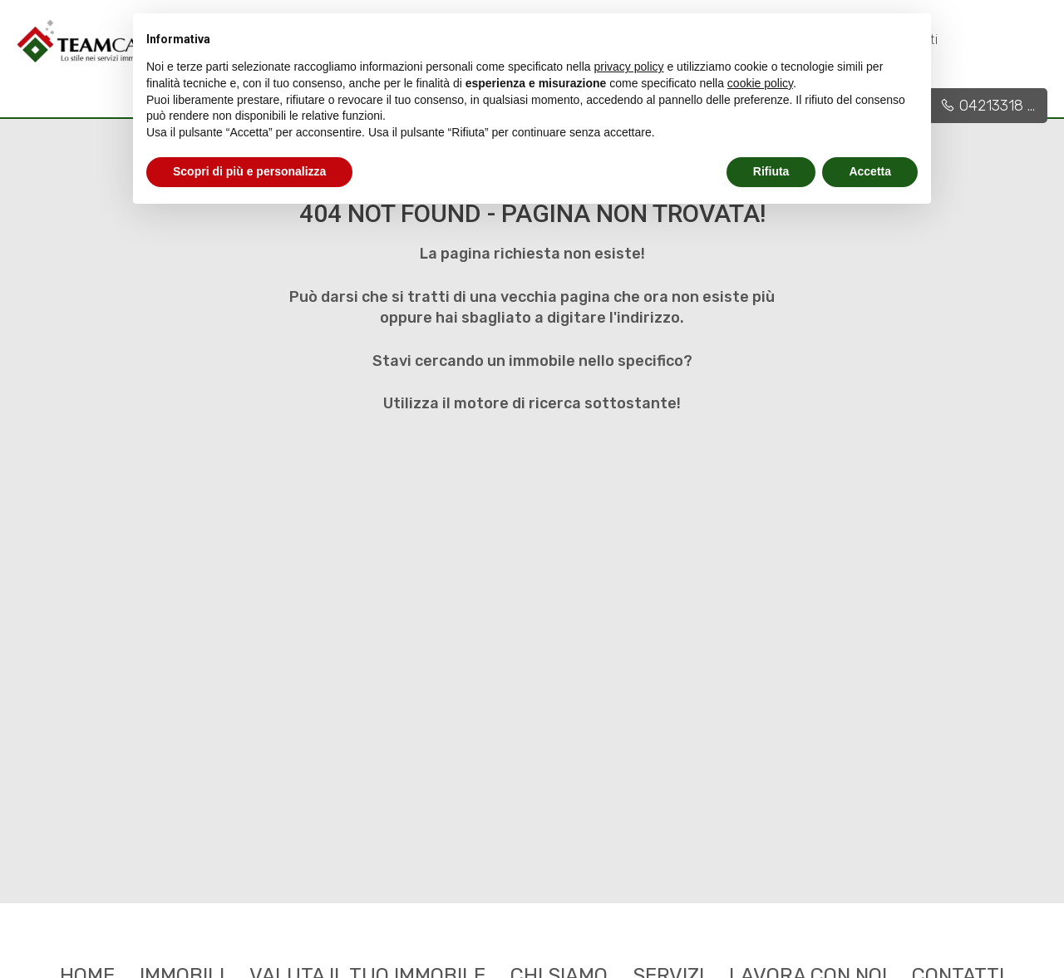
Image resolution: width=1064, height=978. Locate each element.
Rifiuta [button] (771, 171)
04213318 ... (987, 105)
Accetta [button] (870, 171)
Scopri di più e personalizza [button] (249, 171)
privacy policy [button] (629, 66)
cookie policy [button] (760, 83)
